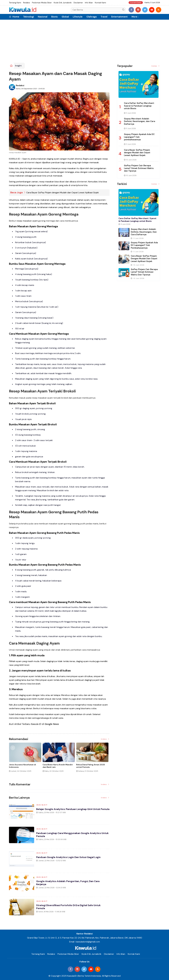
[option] (26, 758)
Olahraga (91, 16)
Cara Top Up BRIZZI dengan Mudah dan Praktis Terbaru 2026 (25, 765)
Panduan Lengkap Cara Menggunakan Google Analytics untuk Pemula (69, 835)
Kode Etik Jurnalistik (63, 2)
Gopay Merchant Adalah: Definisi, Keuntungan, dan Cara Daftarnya (139, 121)
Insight (18, 65)
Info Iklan (89, 2)
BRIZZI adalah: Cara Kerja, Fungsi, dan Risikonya (58, 765)
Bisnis (54, 16)
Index (105, 739)
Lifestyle (77, 16)
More (134, 16)
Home (14, 16)
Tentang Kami (15, 2)
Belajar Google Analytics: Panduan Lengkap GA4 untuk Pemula (68, 811)
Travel (104, 16)
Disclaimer (78, 2)
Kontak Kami (100, 2)
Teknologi (28, 16)
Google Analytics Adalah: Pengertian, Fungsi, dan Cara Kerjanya (68, 883)
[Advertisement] (84, 42)
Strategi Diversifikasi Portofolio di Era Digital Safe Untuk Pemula (69, 907)
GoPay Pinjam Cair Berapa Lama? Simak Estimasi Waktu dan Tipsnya (139, 168)
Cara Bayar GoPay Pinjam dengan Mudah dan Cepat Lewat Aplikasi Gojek (62, 192)
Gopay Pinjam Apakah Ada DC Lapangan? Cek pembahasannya (139, 137)
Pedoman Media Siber (42, 2)
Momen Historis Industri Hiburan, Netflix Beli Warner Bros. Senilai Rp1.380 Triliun (92, 767)
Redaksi (26, 2)
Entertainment (119, 16)
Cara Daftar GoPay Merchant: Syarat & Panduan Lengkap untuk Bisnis (139, 106)
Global (65, 16)
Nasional (42, 16)
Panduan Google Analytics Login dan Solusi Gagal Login (69, 857)
